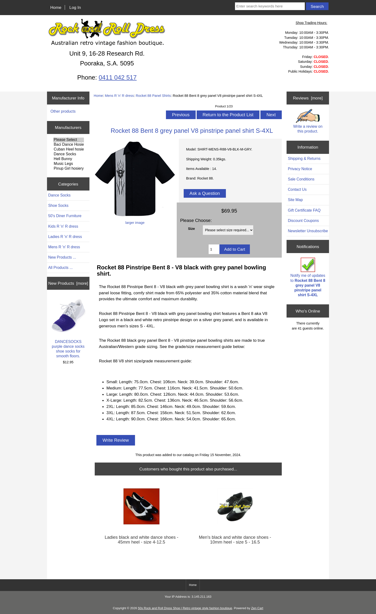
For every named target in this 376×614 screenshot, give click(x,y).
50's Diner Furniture (65, 216)
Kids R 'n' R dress (63, 226)
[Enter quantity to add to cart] (214, 249)
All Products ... (60, 268)
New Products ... (62, 257)
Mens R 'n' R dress (119, 96)
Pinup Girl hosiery (68, 168)
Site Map (295, 200)
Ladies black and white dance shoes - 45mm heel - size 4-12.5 (141, 539)
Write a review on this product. (308, 121)
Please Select (68, 140)
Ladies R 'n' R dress (65, 237)
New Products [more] (68, 283)
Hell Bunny (68, 159)
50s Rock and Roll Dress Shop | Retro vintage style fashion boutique (185, 608)
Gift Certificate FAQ (304, 210)
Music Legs (68, 164)
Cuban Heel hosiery (68, 149)
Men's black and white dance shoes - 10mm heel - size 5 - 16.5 (235, 539)
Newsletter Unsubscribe (308, 231)
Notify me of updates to (307, 277)
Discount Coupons (303, 221)
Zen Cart (257, 608)
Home (55, 7)
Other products (63, 111)
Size (191, 229)
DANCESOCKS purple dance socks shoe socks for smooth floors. (68, 328)
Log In (75, 7)
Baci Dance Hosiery (68, 144)
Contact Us (297, 189)
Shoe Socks (58, 205)
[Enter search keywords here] (270, 6)
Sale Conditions (301, 179)
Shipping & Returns (304, 158)
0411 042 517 (117, 77)
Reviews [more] (308, 98)
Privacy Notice (300, 169)
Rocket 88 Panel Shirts (153, 96)
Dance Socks (68, 154)
